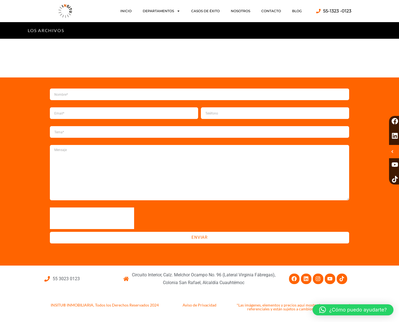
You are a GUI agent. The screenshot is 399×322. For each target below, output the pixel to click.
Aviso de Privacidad (199, 305)
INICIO (126, 11)
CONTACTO (271, 11)
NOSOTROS (240, 11)
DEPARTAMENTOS (161, 11)
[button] (353, 309)
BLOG (297, 11)
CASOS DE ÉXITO (205, 11)
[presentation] (92, 218)
